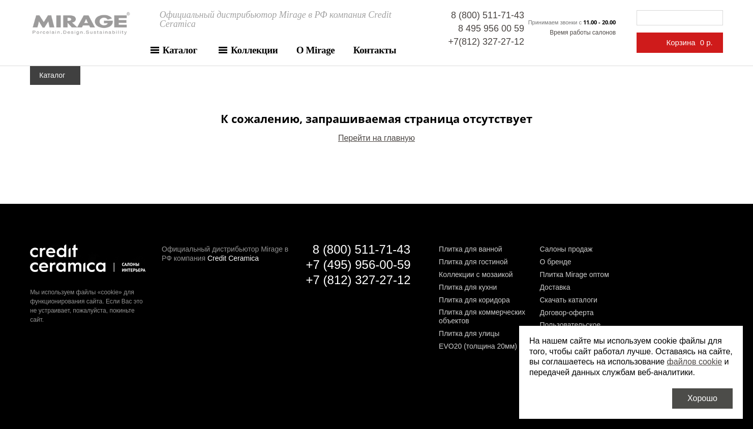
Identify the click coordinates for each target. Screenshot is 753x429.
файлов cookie (694, 361)
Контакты (374, 50)
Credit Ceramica (233, 258)
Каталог (180, 50)
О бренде (555, 262)
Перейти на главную (376, 138)
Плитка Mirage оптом (574, 274)
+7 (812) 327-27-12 (358, 280)
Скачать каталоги (568, 300)
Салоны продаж (565, 249)
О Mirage (315, 50)
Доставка (554, 287)
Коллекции (254, 50)
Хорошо (702, 398)
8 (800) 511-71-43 (487, 15)
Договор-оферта (566, 313)
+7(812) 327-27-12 (486, 42)
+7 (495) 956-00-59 (358, 264)
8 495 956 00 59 (491, 28)
